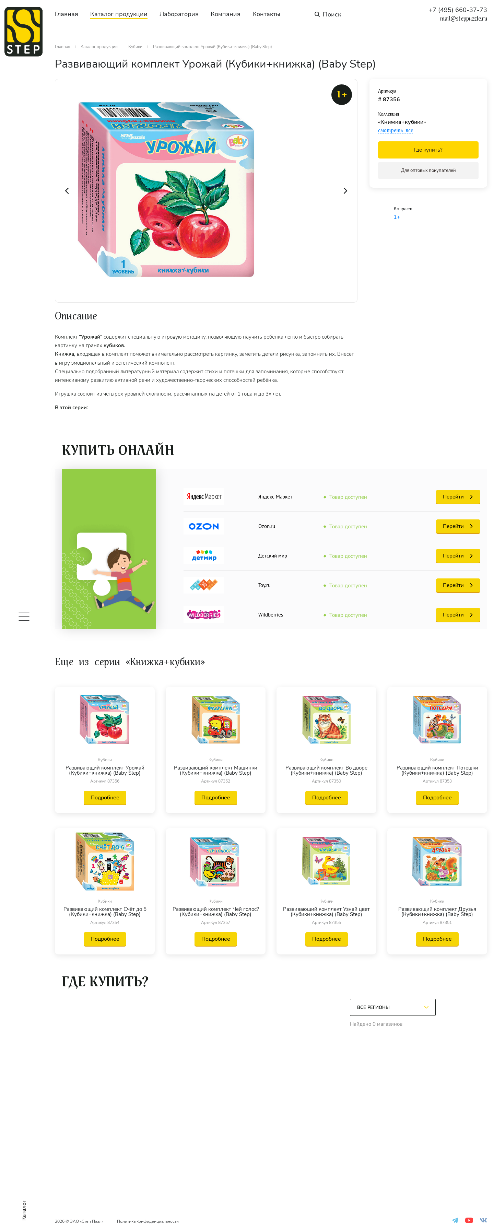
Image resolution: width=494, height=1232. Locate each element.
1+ (396, 217)
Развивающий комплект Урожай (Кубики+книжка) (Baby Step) (105, 770)
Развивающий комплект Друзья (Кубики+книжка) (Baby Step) (437, 912)
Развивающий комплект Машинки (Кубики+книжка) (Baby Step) (215, 770)
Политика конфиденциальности (148, 1221)
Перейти (453, 496)
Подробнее (105, 797)
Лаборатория (179, 14)
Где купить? (428, 149)
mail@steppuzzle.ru (463, 19)
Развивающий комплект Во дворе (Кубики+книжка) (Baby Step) (326, 770)
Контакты (266, 14)
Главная (66, 14)
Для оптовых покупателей (428, 170)
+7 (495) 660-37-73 (458, 10)
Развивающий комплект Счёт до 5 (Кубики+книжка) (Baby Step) (104, 912)
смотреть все (395, 130)
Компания (225, 14)
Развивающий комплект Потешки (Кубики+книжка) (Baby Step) (437, 770)
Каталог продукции (119, 14)
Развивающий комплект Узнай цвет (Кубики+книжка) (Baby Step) (326, 912)
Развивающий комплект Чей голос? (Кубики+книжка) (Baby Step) (216, 912)
